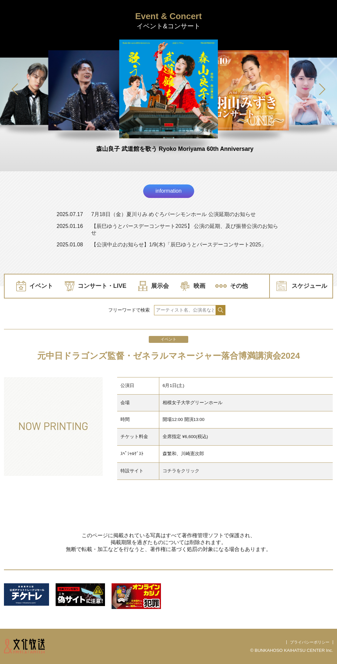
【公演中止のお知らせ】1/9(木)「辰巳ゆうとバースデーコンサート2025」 (179, 244)
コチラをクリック (181, 470)
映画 (199, 286)
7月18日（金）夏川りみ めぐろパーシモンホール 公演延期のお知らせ (173, 214)
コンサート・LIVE (102, 286)
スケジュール (309, 286)
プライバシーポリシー (309, 642)
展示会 (160, 286)
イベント (41, 286)
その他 (239, 286)
